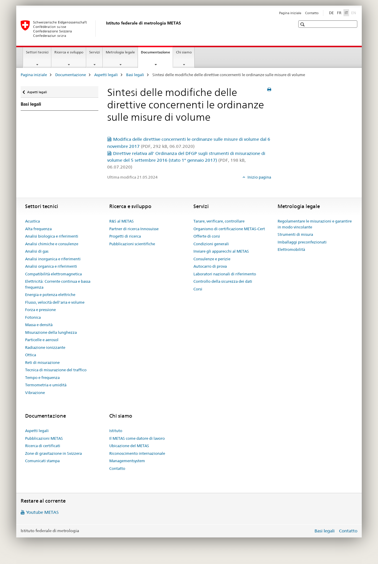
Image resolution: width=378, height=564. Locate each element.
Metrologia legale (120, 52)
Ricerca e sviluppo (68, 52)
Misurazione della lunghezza (51, 332)
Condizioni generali (211, 243)
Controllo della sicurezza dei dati (222, 281)
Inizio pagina (259, 177)
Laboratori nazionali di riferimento (224, 274)
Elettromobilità (291, 249)
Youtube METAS (42, 512)
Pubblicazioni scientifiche (132, 243)
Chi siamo (184, 52)
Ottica (30, 354)
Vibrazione (35, 392)
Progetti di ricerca (125, 236)
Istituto (115, 430)
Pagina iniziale (290, 13)
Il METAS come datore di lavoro (137, 438)
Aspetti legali (106, 74)
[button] (303, 24)
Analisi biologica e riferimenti (51, 236)
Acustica (32, 221)
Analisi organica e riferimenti (51, 266)
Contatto (312, 13)
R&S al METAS (121, 221)
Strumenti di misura (295, 234)
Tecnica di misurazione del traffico (56, 369)
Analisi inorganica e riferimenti (53, 258)
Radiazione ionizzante (45, 347)
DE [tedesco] (331, 12)
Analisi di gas (36, 251)
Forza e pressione (40, 309)
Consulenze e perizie (211, 258)
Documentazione (157, 54)
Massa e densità (39, 324)
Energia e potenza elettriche (50, 294)
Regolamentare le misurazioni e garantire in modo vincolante (315, 224)
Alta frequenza (38, 228)
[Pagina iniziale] (105, 28)
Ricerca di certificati (42, 445)
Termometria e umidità (45, 384)
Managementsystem (127, 460)
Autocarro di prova (210, 266)
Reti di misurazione (42, 362)
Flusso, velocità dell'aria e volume (54, 302)
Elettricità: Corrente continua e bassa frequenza (57, 284)
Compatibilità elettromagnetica (53, 274)
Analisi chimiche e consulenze (51, 243)
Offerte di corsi (206, 236)
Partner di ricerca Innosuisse (134, 228)
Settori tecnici (37, 52)
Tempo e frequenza (42, 377)
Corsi (197, 289)
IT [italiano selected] (346, 12)
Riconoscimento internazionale (137, 453)
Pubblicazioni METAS (44, 438)
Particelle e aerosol (41, 339)
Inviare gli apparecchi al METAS (221, 251)
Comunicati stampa (42, 460)
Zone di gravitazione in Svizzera (53, 453)
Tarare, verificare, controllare (219, 221)
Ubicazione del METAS (129, 445)
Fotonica (33, 317)
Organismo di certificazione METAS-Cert (229, 228)
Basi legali (135, 74)
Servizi (94, 52)
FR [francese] (339, 12)
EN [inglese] (354, 12)
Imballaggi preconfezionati (302, 242)
